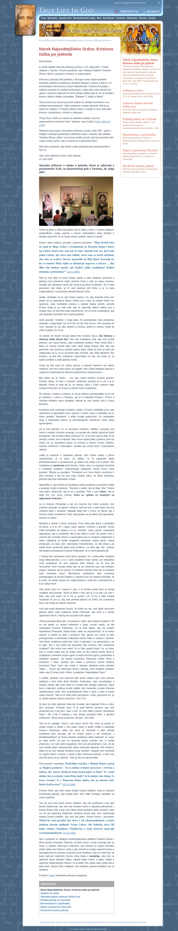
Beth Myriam (108, 18)
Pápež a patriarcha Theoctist (55, 907)
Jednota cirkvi (65, 18)
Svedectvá (120, 18)
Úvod (43, 18)
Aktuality (143, 18)
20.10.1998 (69, 784)
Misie (99, 18)
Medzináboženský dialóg (84, 18)
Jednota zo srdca (49, 893)
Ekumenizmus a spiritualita (55, 903)
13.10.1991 (69, 833)
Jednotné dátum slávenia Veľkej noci (60, 896)
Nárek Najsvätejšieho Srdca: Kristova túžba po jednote (84, 40)
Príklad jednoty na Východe (55, 900)
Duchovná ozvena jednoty (54, 910)
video (52, 875)
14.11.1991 (73, 272)
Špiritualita (52, 18)
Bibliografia (132, 18)
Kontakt (151, 18)
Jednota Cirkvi (50, 40)
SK (40, 40)
